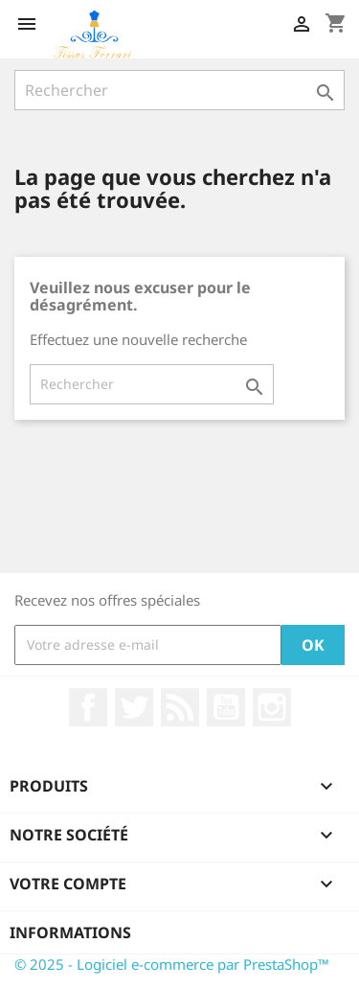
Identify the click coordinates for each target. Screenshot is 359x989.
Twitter (134, 707)
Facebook (88, 707)
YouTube (226, 707)
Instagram (272, 707)
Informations (70, 932)
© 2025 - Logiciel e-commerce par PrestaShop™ (171, 964)
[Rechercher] (179, 90)
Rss (180, 707)
